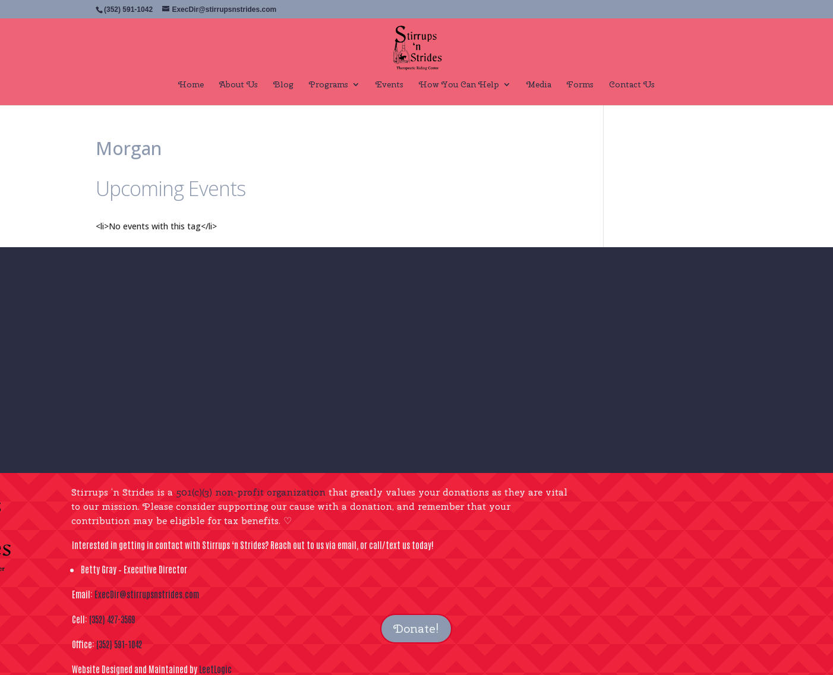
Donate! (416, 628)
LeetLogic (215, 668)
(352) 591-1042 (119, 643)
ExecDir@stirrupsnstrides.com (146, 594)
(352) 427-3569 (112, 618)
